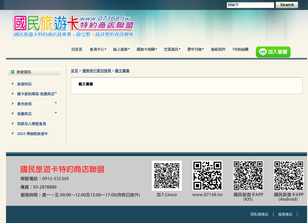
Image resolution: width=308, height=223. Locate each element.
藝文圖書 (122, 71)
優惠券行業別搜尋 (97, 71)
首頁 (74, 71)
